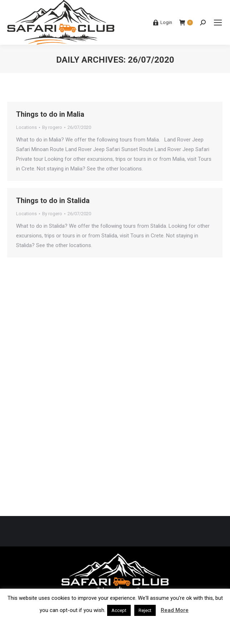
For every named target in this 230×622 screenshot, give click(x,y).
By (52, 127)
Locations (26, 127)
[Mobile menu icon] (218, 23)
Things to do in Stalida (53, 200)
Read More (175, 610)
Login (162, 22)
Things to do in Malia (50, 114)
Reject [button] (145, 610)
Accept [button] (118, 610)
